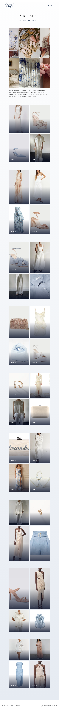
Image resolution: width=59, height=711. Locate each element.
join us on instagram (49, 706)
